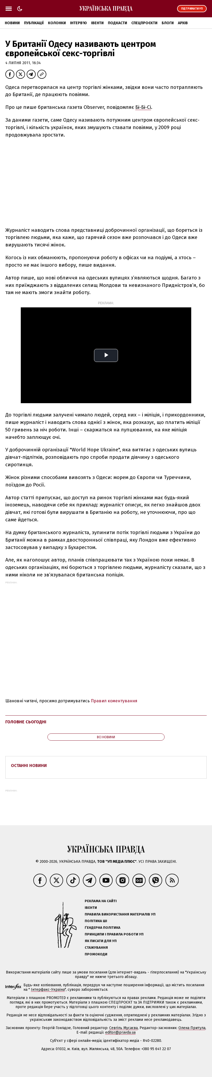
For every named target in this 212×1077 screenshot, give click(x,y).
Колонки (57, 23)
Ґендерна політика (102, 928)
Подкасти (117, 23)
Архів (183, 23)
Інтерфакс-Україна (48, 989)
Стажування (96, 948)
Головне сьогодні (25, 721)
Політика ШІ (96, 921)
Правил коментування (114, 700)
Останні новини (29, 765)
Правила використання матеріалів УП (120, 914)
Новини (12, 23)
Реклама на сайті (101, 901)
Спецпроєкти (144, 23)
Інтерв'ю (78, 23)
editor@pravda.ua (120, 1032)
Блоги (168, 23)
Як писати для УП (101, 941)
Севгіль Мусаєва (123, 1028)
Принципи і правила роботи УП (114, 934)
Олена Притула (191, 1028)
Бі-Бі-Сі (143, 107)
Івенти (97, 23)
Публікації (34, 23)
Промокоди (96, 954)
